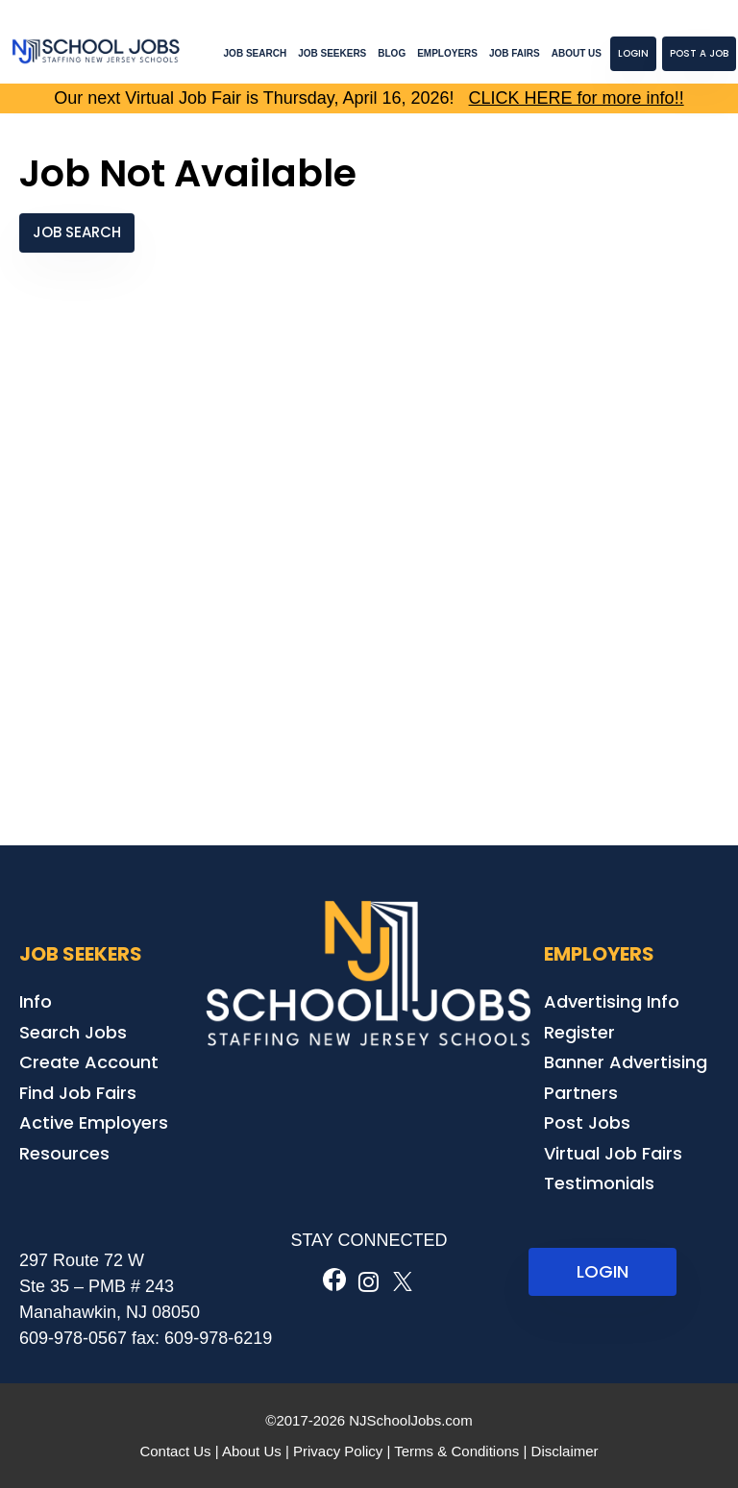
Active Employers (93, 1122)
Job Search (255, 53)
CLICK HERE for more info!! (576, 98)
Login (633, 53)
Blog (392, 53)
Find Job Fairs (77, 1093)
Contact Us (174, 1451)
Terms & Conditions (456, 1451)
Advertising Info (611, 1001)
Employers (447, 53)
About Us (577, 53)
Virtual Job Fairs (613, 1153)
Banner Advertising (625, 1062)
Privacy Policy (337, 1451)
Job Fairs (514, 53)
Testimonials (599, 1183)
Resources (64, 1153)
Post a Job (699, 53)
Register (579, 1032)
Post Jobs (587, 1122)
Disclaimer (565, 1451)
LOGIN (602, 1271)
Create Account (89, 1062)
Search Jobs (73, 1032)
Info (35, 1001)
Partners (581, 1093)
